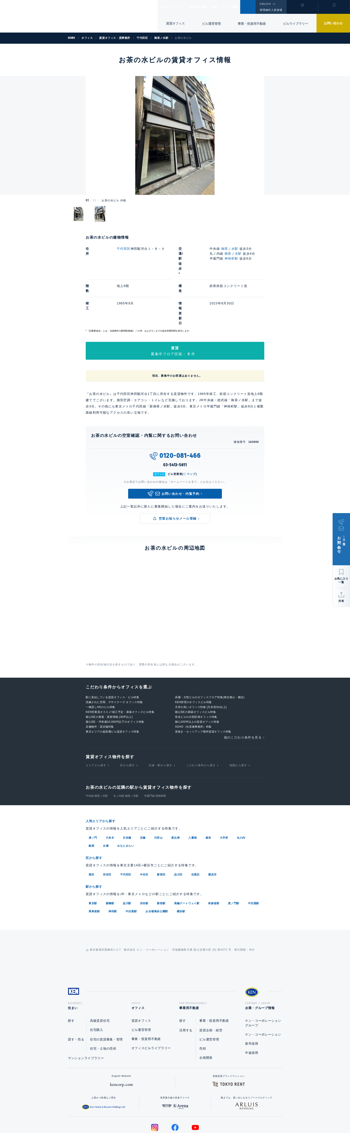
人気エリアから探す (103, 781)
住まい (166, 6)
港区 (91, 833)
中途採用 (251, 1013)
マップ (191, 434)
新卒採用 (251, 1004)
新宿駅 (161, 862)
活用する (185, 990)
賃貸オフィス (141, 981)
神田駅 (112, 870)
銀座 (91, 805)
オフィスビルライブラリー (151, 1008)
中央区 (144, 833)
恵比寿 (175, 797)
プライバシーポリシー (168, 1115)
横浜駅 (181, 870)
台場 (105, 805)
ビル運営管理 (211, 23)
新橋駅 (110, 862)
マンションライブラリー (86, 1018)
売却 (202, 1009)
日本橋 (127, 797)
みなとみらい (125, 805)
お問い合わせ (333, 23)
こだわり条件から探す (201, 725)
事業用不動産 (208, 6)
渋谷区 (107, 833)
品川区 (178, 833)
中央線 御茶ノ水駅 (97, 755)
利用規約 (199, 1115)
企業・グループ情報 (238, 6)
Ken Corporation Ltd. (43, 16)
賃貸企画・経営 (210, 990)
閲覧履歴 (302, 9)
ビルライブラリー (295, 23)
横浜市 (212, 833)
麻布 (208, 797)
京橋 (143, 797)
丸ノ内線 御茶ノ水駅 (125, 755)
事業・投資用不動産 (252, 23)
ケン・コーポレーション (263, 995)
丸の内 (241, 797)
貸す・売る (76, 999)
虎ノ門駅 (233, 862)
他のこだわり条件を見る (243, 697)
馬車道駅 (94, 870)
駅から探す (95, 846)
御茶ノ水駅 (229, 248)
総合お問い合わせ (130, 1115)
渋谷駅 (144, 862)
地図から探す (238, 725)
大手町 (224, 797)
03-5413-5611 (175, 425)
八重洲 (192, 797)
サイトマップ (223, 1115)
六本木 (110, 797)
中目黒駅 (253, 862)
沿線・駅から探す (160, 725)
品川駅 (127, 862)
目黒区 (195, 833)
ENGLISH (265, 4)
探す (71, 981)
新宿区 (161, 833)
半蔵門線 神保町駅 (155, 755)
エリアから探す (96, 725)
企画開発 (205, 1018)
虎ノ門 (93, 797)
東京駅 (93, 862)
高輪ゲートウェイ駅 (186, 862)
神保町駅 (231, 258)
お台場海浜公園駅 (157, 870)
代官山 (158, 797)
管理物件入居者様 (271, 10)
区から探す (127, 725)
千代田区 (124, 248)
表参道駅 (213, 862)
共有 (341, 601)
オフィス (185, 6)
